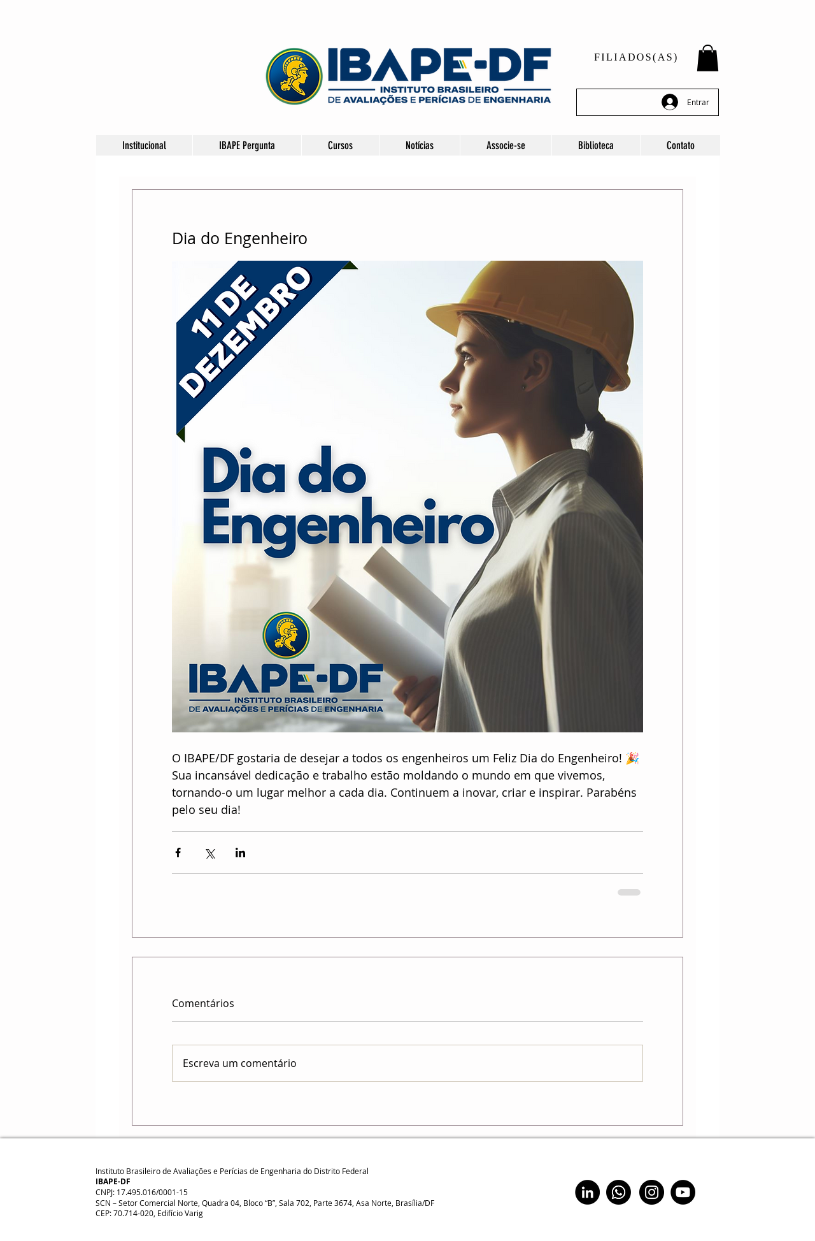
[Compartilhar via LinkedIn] (240, 852)
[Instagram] (651, 1192)
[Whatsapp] (618, 1192)
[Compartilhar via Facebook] (178, 852)
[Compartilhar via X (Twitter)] (209, 852)
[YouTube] (682, 1192)
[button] (708, 58)
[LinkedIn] (587, 1192)
